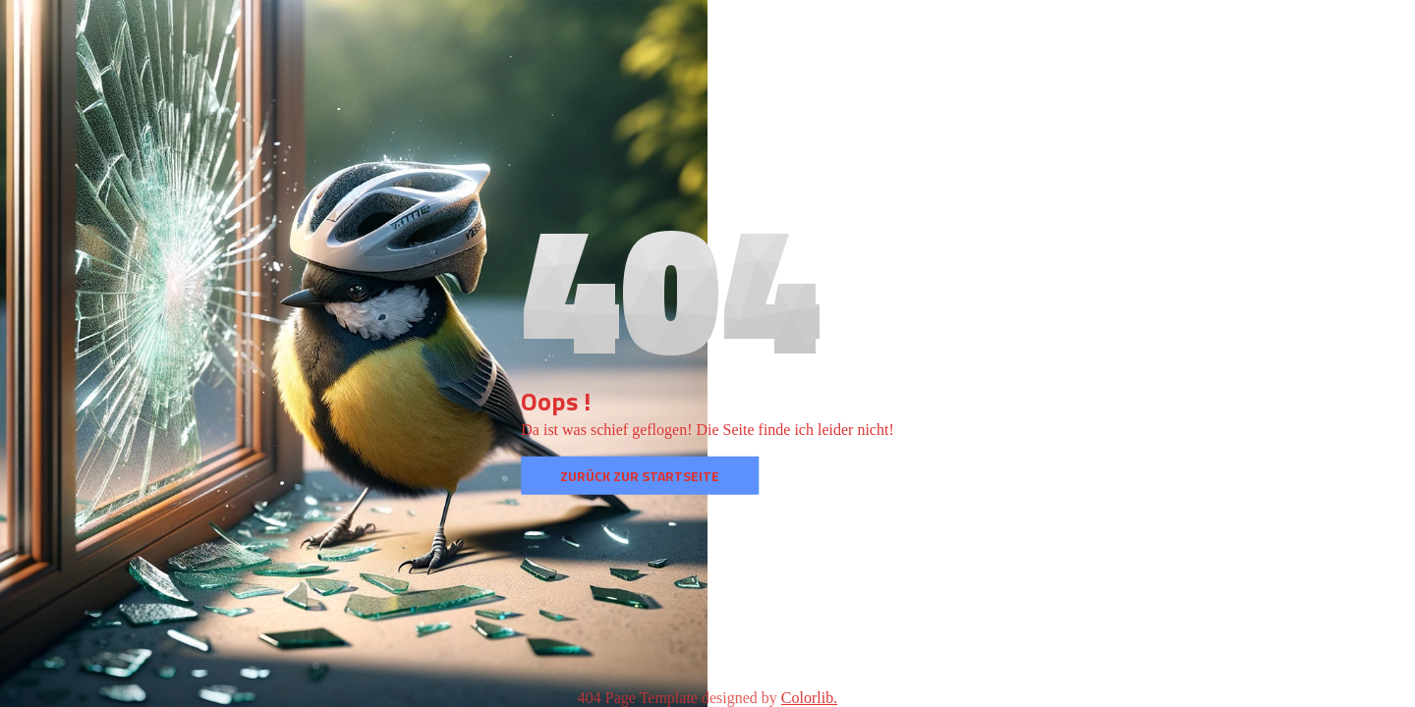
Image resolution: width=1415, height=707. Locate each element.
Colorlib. (809, 697)
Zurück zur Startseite (639, 475)
